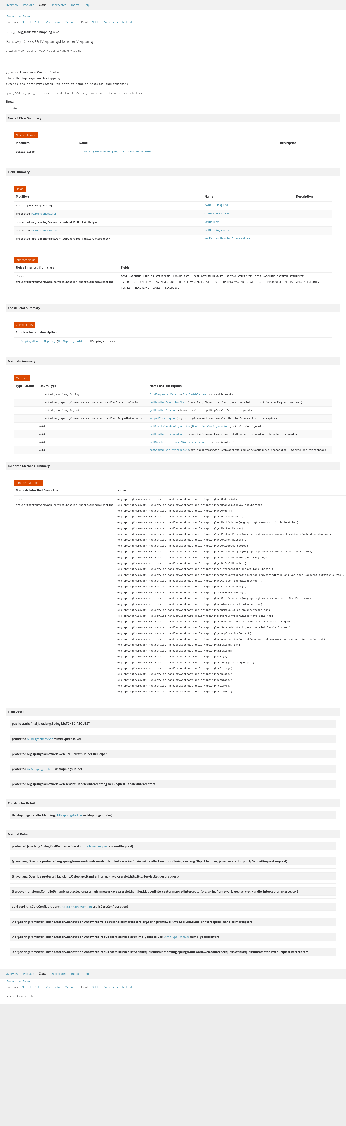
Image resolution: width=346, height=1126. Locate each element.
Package (28, 5)
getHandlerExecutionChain (168, 400)
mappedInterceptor (163, 416)
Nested (26, 22)
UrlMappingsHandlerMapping (35, 339)
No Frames (25, 16)
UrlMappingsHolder (44, 229)
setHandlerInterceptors (167, 432)
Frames (11, 16)
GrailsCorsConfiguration (210, 424)
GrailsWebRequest (195, 392)
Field (37, 22)
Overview (12, 5)
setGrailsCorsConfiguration (170, 424)
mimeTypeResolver (217, 213)
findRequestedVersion (165, 392)
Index (75, 5)
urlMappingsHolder (217, 229)
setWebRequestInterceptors (169, 448)
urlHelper (211, 221)
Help (86, 5)
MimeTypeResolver (44, 213)
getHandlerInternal (164, 408)
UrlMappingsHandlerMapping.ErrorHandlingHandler (115, 151)
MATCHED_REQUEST (216, 205)
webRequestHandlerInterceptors (227, 236)
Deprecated (59, 5)
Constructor (53, 22)
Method (69, 22)
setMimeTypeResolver (165, 440)
